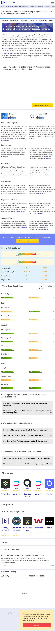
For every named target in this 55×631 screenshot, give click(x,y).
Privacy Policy (9, 613)
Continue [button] (37, 625)
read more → (5, 140)
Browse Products (15, 617)
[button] (52, 2)
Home (2, 6)
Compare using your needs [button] (27, 241)
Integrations (43, 20)
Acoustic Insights (34, 6)
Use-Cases (23, 20)
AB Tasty (25, 6)
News (51, 20)
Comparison (14, 20)
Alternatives (33, 20)
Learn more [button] (31, 620)
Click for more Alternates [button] (42, 105)
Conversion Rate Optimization (14, 6)
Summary (5, 20)
